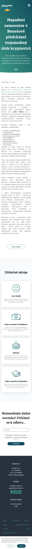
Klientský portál (16, 504)
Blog (27, 529)
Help (16, 506)
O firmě (5, 529)
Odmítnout (11, 546)
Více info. (16, 440)
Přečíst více (20, 542)
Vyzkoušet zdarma (9, 533)
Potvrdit (16, 444)
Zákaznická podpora (22, 525)
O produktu (15, 521)
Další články (16, 247)
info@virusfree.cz (16, 486)
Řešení (26, 521)
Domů (5, 521)
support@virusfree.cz (16, 488)
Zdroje (5, 525)
